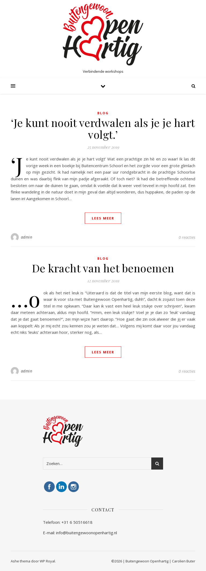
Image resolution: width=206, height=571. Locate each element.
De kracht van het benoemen (103, 268)
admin (26, 237)
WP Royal (47, 561)
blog (103, 113)
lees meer (103, 218)
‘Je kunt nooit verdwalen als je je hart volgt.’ (103, 128)
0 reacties (187, 237)
